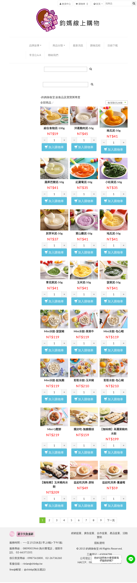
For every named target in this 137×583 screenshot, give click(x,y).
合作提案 (102, 533)
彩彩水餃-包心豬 (114, 380)
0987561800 (35, 558)
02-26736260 (53, 558)
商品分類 (58, 46)
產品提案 (115, 533)
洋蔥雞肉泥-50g (84, 128)
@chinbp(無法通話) (34, 569)
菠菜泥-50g (114, 283)
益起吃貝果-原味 (84, 482)
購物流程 (95, 46)
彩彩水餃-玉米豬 (84, 380)
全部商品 (45, 103)
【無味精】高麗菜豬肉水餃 (113, 431)
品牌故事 (34, 46)
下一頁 (111, 520)
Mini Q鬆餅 (54, 429)
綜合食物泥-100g (54, 128)
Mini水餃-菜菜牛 (84, 331)
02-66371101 (24, 552)
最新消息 (78, 46)
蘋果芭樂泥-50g (54, 182)
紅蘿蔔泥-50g (84, 182)
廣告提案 (89, 533)
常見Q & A (35, 55)
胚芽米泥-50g (54, 234)
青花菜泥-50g (54, 283)
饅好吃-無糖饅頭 (84, 429)
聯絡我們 (53, 55)
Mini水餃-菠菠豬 (54, 331)
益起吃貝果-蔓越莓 (113, 482)
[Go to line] (131, 559)
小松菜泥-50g (113, 182)
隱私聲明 (99, 543)
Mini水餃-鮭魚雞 (54, 380)
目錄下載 (113, 46)
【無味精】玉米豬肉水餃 (54, 485)
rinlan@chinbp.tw (32, 564)
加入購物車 (54, 147)
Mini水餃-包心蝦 (114, 331)
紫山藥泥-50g (84, 234)
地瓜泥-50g (114, 234)
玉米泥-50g (84, 283)
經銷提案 (76, 533)
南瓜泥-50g (114, 131)
